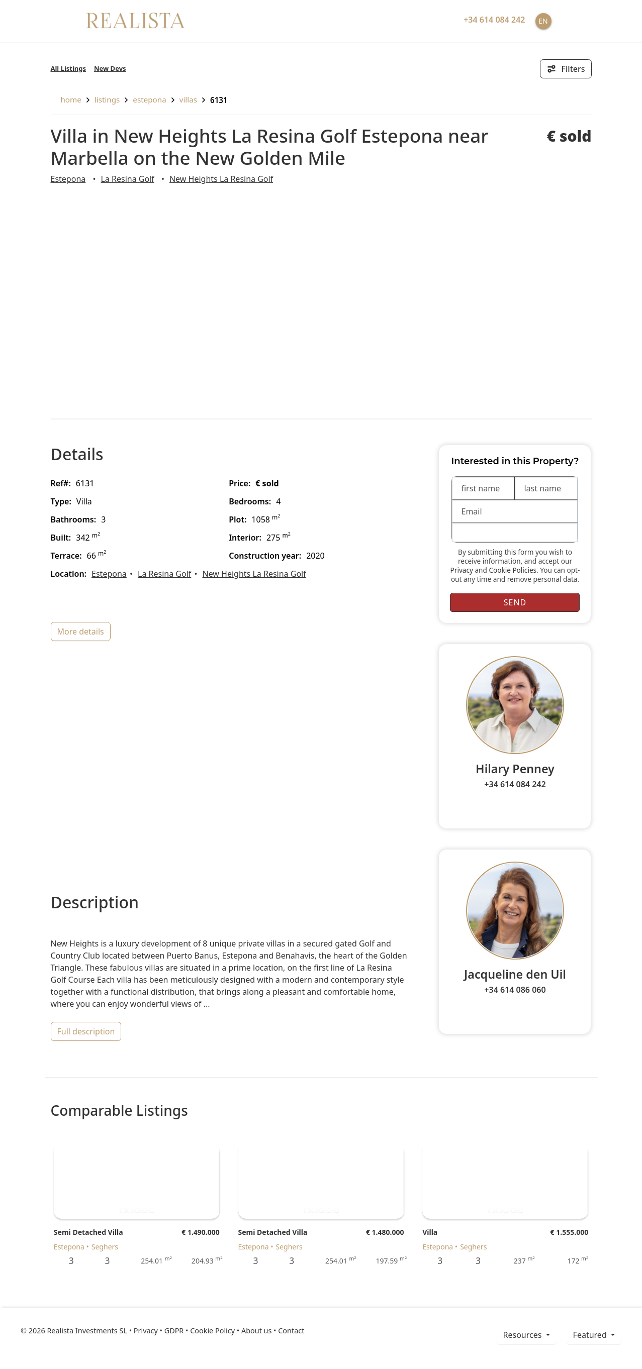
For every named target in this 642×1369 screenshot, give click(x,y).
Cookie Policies (512, 570)
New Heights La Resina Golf (221, 178)
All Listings (68, 68)
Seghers (104, 1246)
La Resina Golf (127, 178)
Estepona (149, 99)
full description (86, 1031)
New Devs (110, 68)
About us (256, 1330)
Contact (291, 1330)
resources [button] (523, 1334)
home (66, 99)
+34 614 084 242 (514, 784)
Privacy (461, 570)
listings (107, 99)
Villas (188, 99)
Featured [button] (591, 1334)
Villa (429, 1232)
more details (80, 631)
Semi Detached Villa (88, 1232)
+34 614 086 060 (514, 989)
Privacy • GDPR (159, 1330)
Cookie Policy (212, 1330)
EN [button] (542, 21)
